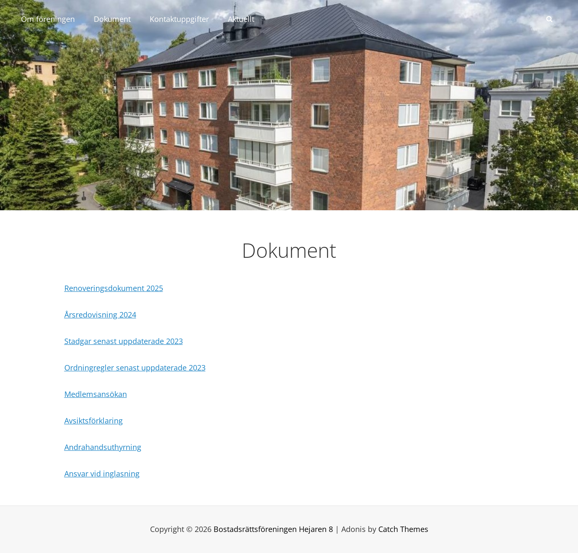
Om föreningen (48, 19)
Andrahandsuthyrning (102, 447)
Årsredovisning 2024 (100, 315)
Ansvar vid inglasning (102, 473)
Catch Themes (403, 529)
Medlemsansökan (95, 394)
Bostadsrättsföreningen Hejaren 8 (273, 529)
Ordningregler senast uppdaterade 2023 (135, 367)
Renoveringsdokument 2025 (113, 288)
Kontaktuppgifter (179, 19)
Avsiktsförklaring (93, 420)
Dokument (112, 19)
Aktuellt (241, 19)
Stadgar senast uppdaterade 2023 (123, 341)
